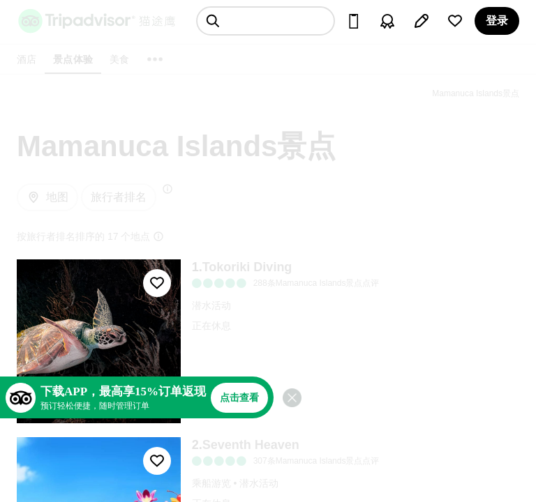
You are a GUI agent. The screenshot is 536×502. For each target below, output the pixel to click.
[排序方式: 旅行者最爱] (118, 197)
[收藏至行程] (157, 283)
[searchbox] (265, 21)
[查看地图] (47, 197)
